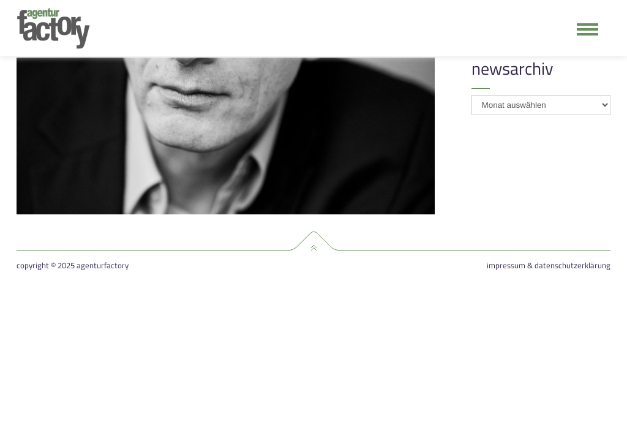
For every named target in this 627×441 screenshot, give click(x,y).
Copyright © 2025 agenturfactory (73, 265)
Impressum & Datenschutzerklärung (548, 265)
